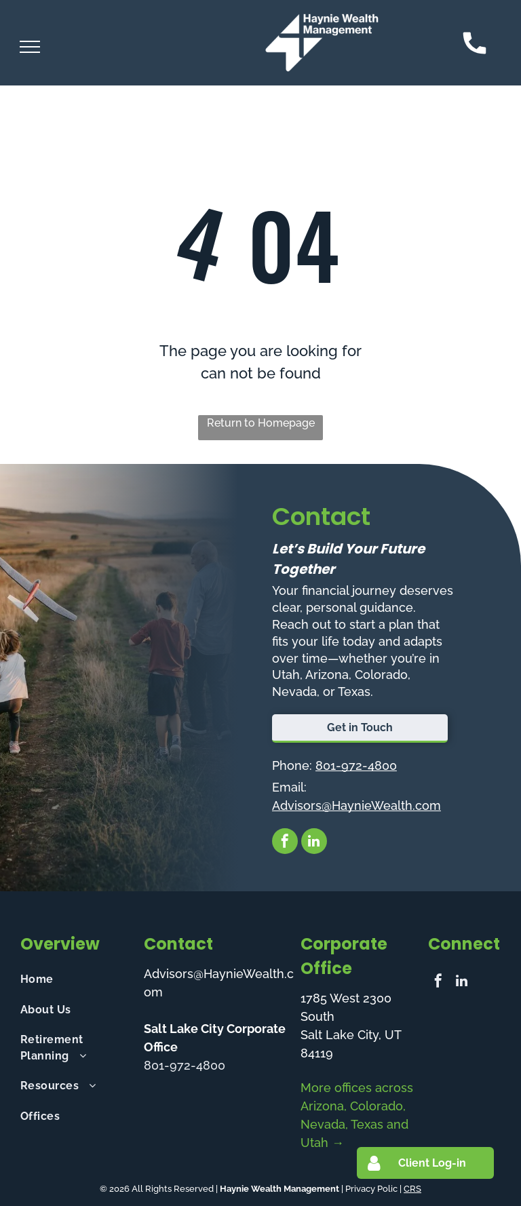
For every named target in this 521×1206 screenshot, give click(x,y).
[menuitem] (76, 979)
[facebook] (285, 842)
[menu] (29, 46)
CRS (412, 1189)
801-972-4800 (356, 765)
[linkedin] (314, 842)
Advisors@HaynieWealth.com (356, 805)
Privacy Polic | (373, 1189)
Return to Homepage (261, 422)
